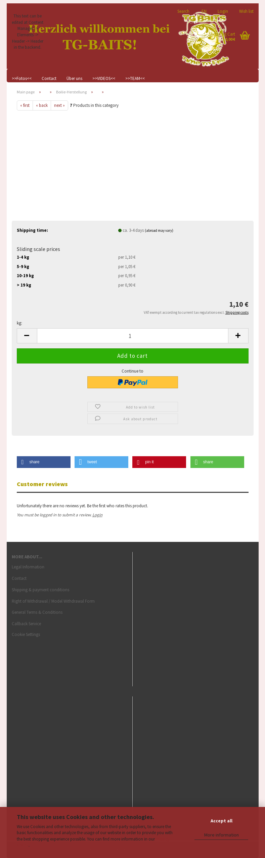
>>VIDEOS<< (103, 78)
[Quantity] (132, 335)
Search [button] (183, 10)
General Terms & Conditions (37, 612)
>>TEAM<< (135, 78)
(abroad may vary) (159, 230)
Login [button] (222, 10)
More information (221, 835)
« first (25, 105)
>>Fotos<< (22, 78)
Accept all (221, 821)
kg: (19, 323)
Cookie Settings (26, 634)
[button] (203, 8)
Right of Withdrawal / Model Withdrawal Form (53, 601)
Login (97, 515)
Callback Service (26, 624)
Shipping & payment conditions (40, 590)
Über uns (74, 78)
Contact (49, 78)
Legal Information (28, 567)
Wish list (246, 10)
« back (42, 105)
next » (59, 105)
